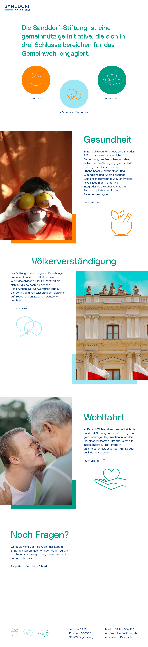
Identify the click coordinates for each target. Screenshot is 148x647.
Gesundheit (108, 140)
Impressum (111, 637)
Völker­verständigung (74, 261)
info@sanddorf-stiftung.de (121, 633)
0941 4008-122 (124, 629)
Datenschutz (128, 637)
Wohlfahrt (104, 417)
